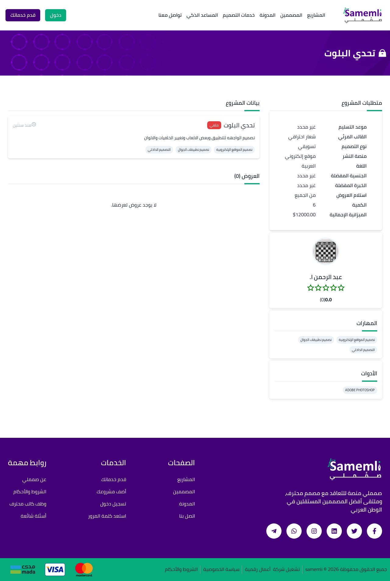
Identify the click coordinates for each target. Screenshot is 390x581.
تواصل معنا (170, 14)
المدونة (267, 14)
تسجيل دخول (113, 503)
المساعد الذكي (202, 14)
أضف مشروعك (111, 491)
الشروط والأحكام (29, 491)
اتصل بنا (187, 515)
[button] (325, 251)
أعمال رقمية (258, 569)
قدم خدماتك (113, 479)
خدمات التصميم (239, 14)
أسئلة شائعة (33, 515)
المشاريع (316, 14)
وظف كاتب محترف (27, 503)
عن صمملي (34, 479)
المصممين (291, 14)
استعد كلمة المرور (107, 515)
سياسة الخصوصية (221, 569)
